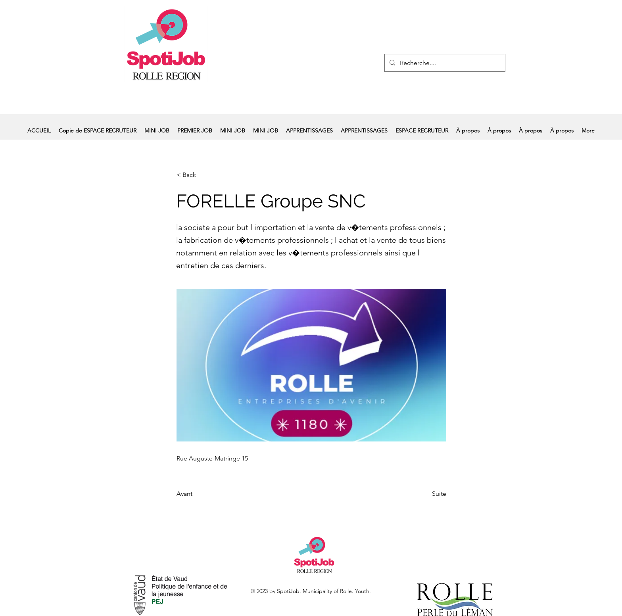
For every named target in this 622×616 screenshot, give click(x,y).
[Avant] (203, 494)
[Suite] (426, 494)
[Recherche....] (444, 63)
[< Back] (203, 175)
